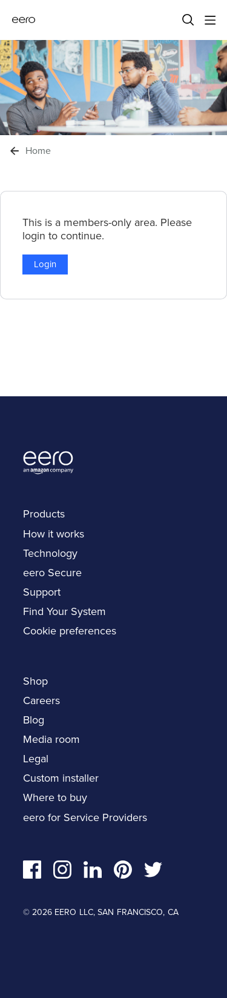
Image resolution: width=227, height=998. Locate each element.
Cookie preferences (69, 631)
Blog (33, 720)
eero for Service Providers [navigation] (85, 817)
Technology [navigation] (50, 553)
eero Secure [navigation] (52, 573)
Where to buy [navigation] (55, 797)
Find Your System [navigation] (64, 611)
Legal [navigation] (35, 759)
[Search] (188, 20)
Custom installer (61, 778)
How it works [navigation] (53, 534)
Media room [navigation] (51, 739)
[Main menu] (210, 20)
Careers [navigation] (41, 700)
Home (38, 151)
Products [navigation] (44, 514)
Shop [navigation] (35, 681)
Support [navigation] (42, 592)
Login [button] (45, 264)
